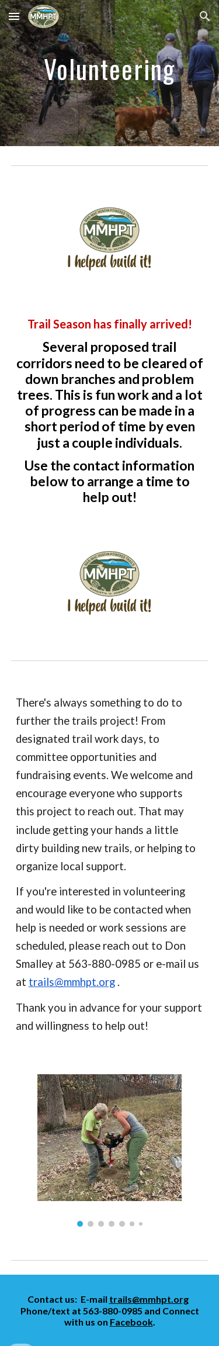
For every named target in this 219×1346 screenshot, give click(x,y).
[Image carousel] (109, 1150)
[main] (109, 73)
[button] (14, 16)
